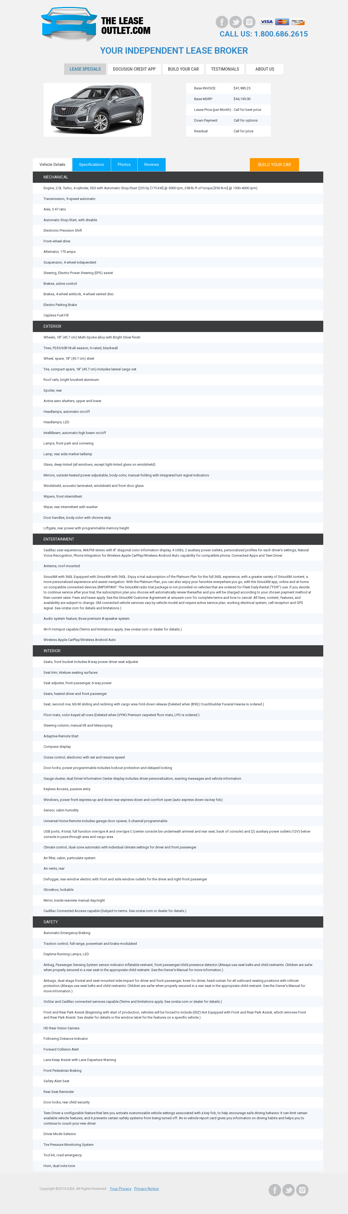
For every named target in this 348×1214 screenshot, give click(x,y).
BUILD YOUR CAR (276, 163)
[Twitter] (235, 22)
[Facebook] (222, 22)
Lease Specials (85, 68)
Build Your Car (183, 68)
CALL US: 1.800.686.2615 (267, 34)
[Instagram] (249, 22)
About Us (264, 68)
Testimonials (225, 68)
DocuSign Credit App (134, 68)
